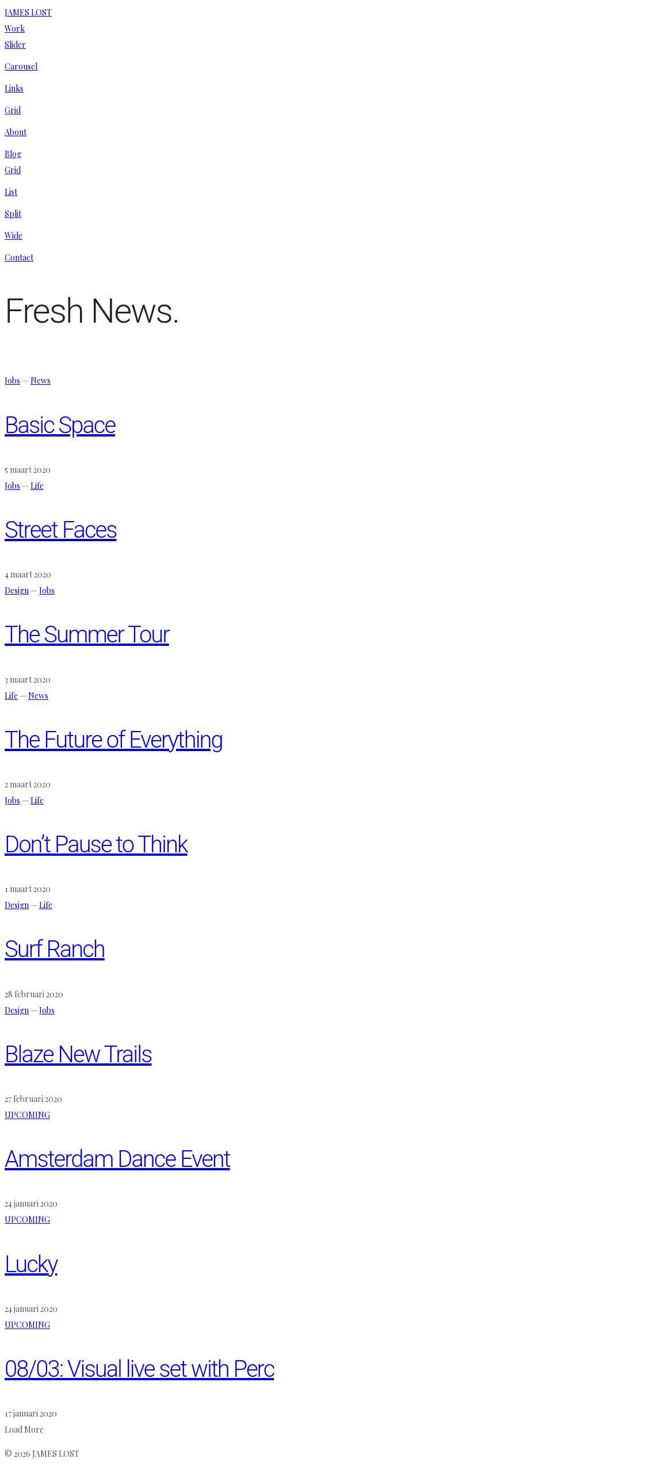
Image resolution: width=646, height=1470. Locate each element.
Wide (13, 235)
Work (15, 28)
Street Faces (60, 529)
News (40, 380)
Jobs (12, 380)
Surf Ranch (55, 949)
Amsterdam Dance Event (117, 1159)
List (11, 191)
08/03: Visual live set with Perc (139, 1369)
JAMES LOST (28, 12)
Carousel (21, 66)
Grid (13, 110)
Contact (19, 257)
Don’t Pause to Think (96, 844)
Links (14, 88)
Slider (15, 44)
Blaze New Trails (78, 1054)
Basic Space (60, 425)
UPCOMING (27, 1114)
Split (13, 213)
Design (17, 590)
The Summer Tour (87, 634)
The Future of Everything (114, 739)
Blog (13, 153)
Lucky (31, 1264)
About (15, 132)
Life (37, 485)
